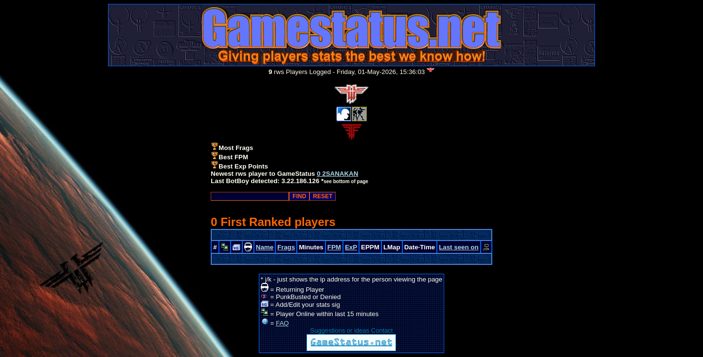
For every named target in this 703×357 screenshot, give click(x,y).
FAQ (282, 323)
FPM (334, 247)
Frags (286, 247)
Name (264, 247)
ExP (351, 247)
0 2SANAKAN (337, 173)
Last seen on (458, 247)
